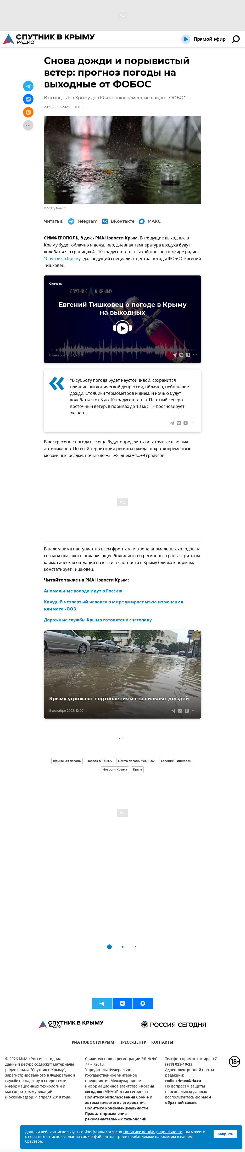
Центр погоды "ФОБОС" (136, 761)
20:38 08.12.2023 (57, 107)
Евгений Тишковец (176, 761)
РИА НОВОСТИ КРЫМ (93, 1043)
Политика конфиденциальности (116, 1109)
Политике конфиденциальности (152, 1132)
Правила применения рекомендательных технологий (116, 1116)
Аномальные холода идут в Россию (83, 591)
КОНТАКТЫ (162, 1043)
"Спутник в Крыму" (63, 259)
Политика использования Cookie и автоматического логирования (118, 1100)
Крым (137, 769)
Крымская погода (67, 761)
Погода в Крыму (99, 761)
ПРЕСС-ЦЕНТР (132, 1043)
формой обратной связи (188, 1100)
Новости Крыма (115, 769)
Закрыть (225, 1134)
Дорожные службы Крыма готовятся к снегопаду (98, 620)
